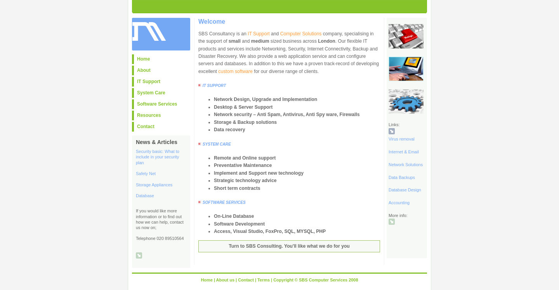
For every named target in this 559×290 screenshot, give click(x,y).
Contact (146, 126)
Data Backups (402, 177)
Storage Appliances (154, 184)
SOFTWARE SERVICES (224, 202)
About (144, 70)
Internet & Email (404, 151)
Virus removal (402, 139)
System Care (151, 93)
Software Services (157, 104)
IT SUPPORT (214, 85)
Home (143, 59)
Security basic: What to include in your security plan (157, 157)
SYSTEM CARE (217, 144)
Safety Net (146, 173)
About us (225, 280)
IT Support (148, 81)
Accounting (399, 202)
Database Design (405, 190)
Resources (149, 115)
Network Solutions (406, 164)
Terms (263, 280)
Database (145, 195)
